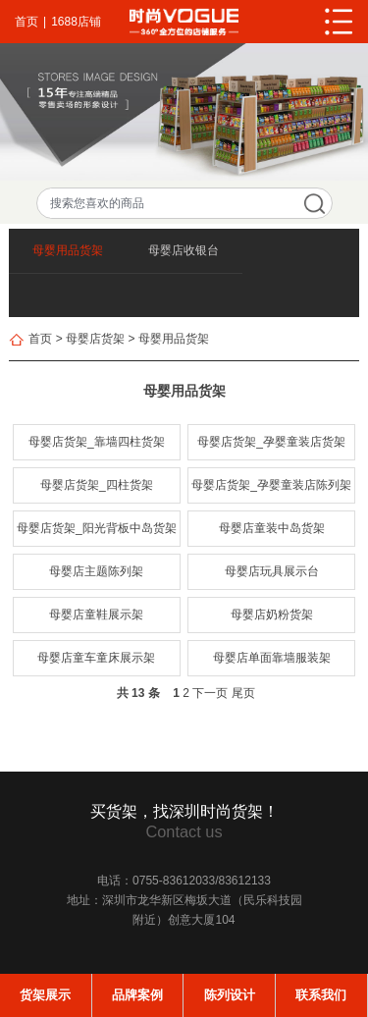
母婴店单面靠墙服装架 (272, 658)
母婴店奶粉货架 (272, 614)
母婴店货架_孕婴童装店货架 (271, 442)
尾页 (243, 693)
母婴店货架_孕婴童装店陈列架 (271, 485)
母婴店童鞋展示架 (96, 614)
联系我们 (320, 995)
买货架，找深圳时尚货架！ (184, 811)
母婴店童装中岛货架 (272, 528)
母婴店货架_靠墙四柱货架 (96, 442)
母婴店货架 (95, 339)
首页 (26, 21)
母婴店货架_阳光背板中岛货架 (97, 528)
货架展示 (45, 995)
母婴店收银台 (183, 250)
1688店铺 (76, 21)
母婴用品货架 (67, 250)
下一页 (210, 693)
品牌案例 (137, 995)
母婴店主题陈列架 (96, 571)
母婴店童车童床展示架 (96, 658)
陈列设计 (229, 995)
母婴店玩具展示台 (272, 571)
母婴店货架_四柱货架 (96, 485)
